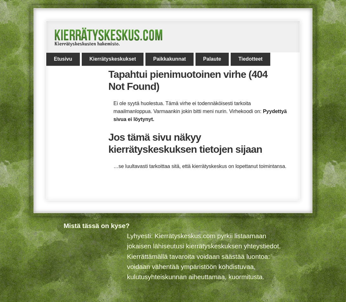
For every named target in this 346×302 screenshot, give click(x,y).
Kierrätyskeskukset (112, 59)
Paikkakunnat (169, 59)
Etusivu (63, 59)
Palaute (212, 59)
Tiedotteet (250, 59)
